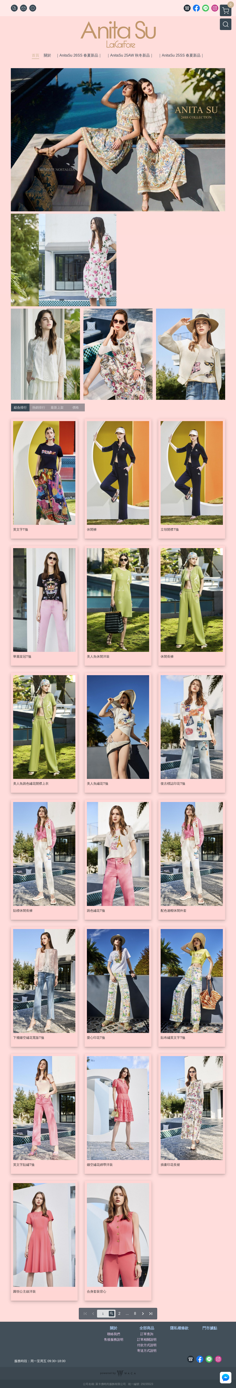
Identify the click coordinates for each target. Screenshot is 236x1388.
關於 (113, 1328)
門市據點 (209, 1328)
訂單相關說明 (146, 1339)
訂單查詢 (146, 1334)
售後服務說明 (113, 1339)
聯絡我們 (113, 1334)
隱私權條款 (179, 1328)
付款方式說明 (146, 1345)
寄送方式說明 (146, 1350)
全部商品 (146, 1328)
